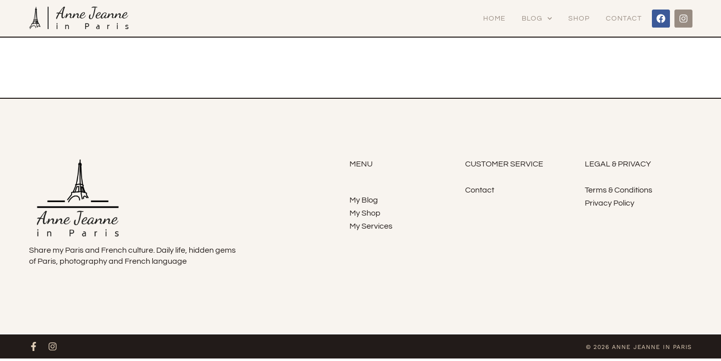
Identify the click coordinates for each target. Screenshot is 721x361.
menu (361, 164)
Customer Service (504, 164)
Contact (624, 18)
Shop (579, 18)
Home (494, 18)
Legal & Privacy (618, 164)
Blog (537, 19)
